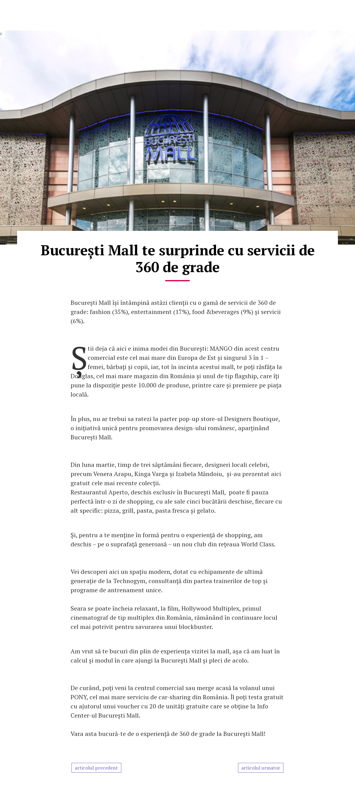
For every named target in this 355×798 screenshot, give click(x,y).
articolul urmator (260, 767)
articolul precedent (96, 767)
